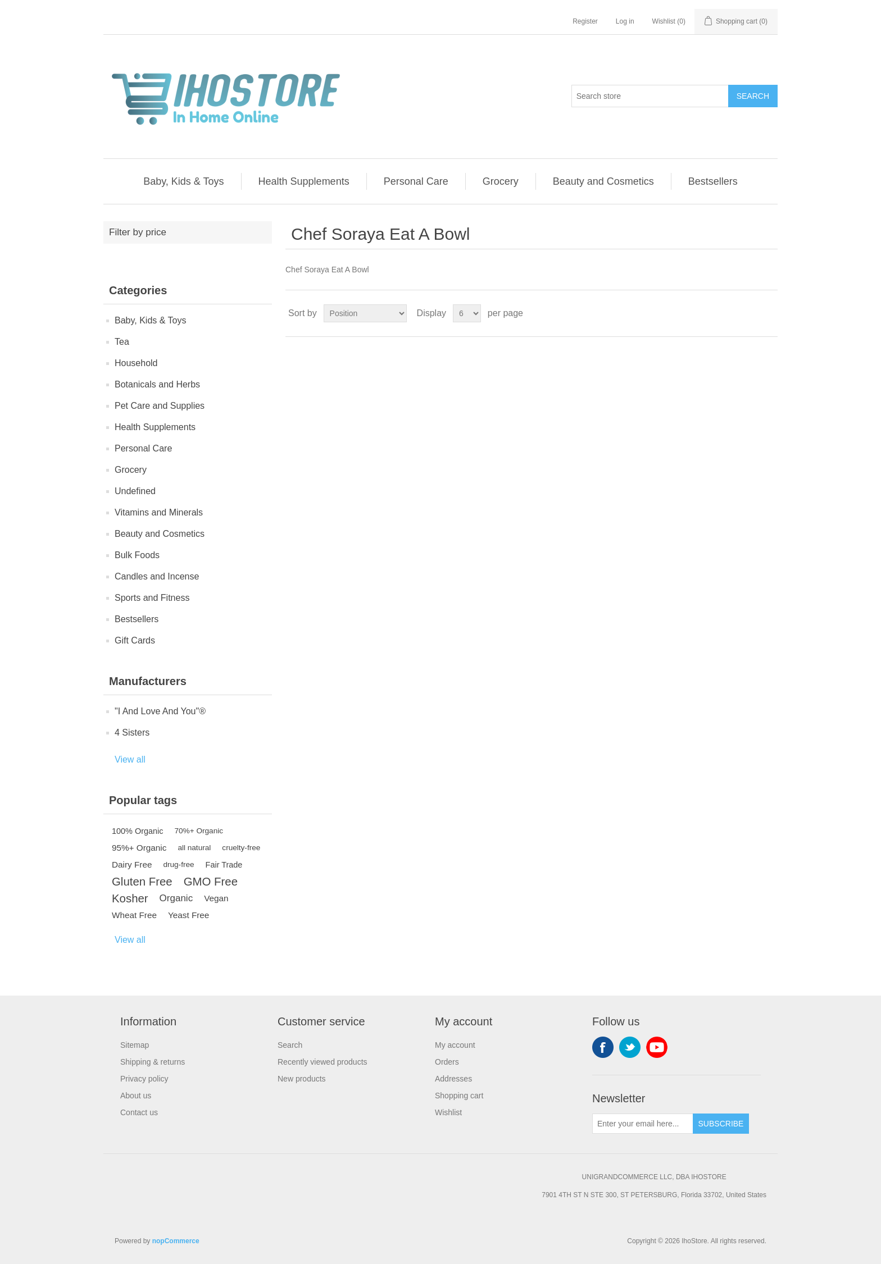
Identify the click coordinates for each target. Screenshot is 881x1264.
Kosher (130, 898)
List (768, 313)
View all (130, 759)
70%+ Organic (199, 831)
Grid (748, 313)
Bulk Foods (137, 555)
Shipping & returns (152, 1061)
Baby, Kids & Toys (183, 181)
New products (302, 1078)
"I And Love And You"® (160, 711)
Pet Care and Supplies (160, 405)
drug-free (178, 864)
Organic (176, 898)
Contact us (139, 1112)
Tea (122, 341)
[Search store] (650, 96)
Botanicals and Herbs (157, 384)
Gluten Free (142, 881)
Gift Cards (135, 640)
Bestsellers (713, 181)
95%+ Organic (139, 847)
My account (455, 1045)
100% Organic (138, 831)
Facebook (603, 1047)
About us (135, 1095)
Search (753, 96)
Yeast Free (188, 915)
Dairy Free (132, 864)
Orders (447, 1061)
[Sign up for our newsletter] (642, 1124)
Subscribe (721, 1123)
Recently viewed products (322, 1061)
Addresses (453, 1078)
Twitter (630, 1047)
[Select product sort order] (365, 313)
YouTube (656, 1047)
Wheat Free (134, 915)
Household (136, 363)
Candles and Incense (157, 576)
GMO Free (211, 881)
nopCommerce (175, 1241)
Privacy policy (144, 1078)
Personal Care (416, 181)
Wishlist (448, 1112)
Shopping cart (459, 1095)
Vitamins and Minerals (159, 512)
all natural (194, 847)
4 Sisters (132, 732)
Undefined (135, 491)
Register (585, 21)
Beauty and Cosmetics (603, 181)
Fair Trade (224, 864)
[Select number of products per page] (467, 313)
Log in (625, 21)
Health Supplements (303, 181)
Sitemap (134, 1045)
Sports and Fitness (152, 598)
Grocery (501, 181)
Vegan (216, 898)
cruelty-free (241, 847)
